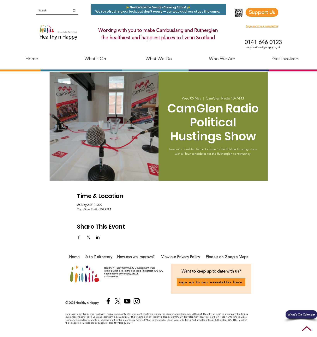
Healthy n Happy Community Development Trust (129, 267)
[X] (118, 301)
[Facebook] (108, 301)
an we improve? (141, 256)
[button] (301, 314)
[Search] (50, 10)
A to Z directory (98, 256)
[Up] (306, 328)
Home (74, 256)
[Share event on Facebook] (79, 237)
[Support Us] (262, 12)
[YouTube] (127, 301)
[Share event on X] (88, 237)
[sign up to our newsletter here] (211, 282)
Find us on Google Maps (227, 256)
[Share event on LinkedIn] (98, 237)
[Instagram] (137, 301)
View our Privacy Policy (181, 256)
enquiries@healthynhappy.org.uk (263, 47)
